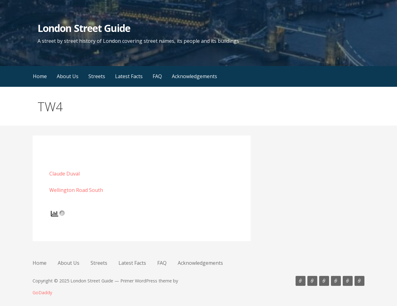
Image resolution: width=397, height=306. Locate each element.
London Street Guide (84, 28)
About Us (67, 76)
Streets (96, 76)
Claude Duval (64, 173)
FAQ (157, 76)
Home (40, 76)
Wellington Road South (76, 190)
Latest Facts (129, 76)
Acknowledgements (194, 76)
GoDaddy (42, 292)
